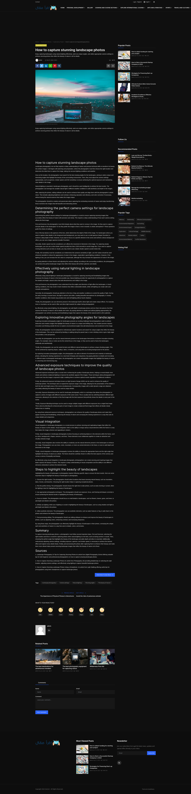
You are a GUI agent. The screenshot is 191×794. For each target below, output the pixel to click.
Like (40, 614)
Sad (92, 614)
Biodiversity (130, 219)
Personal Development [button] (76, 8)
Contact (37, 2)
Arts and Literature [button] (155, 8)
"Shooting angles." (90, 583)
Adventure (122, 235)
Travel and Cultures (46, 42)
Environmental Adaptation (126, 223)
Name (37, 688)
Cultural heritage (133, 231)
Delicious (121, 219)
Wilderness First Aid (97, 666)
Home (63, 8)
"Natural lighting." (77, 583)
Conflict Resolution (140, 239)
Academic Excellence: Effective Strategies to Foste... (141, 95)
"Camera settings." (65, 583)
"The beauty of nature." (104, 583)
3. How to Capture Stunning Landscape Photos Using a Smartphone (56, 567)
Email (78, 688)
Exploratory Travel (58, 42)
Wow (102, 614)
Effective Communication (144, 219)
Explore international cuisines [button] (133, 8)
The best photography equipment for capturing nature (75, 667)
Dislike (50, 614)
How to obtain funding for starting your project (142, 52)
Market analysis (132, 235)
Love (60, 614)
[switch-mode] (154, 2)
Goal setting (140, 223)
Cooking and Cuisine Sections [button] (106, 8)
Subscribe (151, 753)
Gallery (90, 8)
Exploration (122, 231)
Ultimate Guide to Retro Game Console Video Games (143, 85)
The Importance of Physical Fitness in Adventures (57, 596)
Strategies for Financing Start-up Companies (141, 74)
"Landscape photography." (49, 583)
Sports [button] (169, 8)
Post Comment (41, 712)
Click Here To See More (105, 575)
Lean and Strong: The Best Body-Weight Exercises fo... (141, 156)
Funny (71, 614)
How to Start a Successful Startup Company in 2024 (142, 63)
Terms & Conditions (148, 789)
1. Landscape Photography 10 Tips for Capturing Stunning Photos (55, 554)
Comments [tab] (42, 683)
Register (139, 2)
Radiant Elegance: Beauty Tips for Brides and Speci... (142, 177)
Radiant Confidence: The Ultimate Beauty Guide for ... (142, 167)
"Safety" (142, 235)
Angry (81, 614)
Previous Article (68, 593)
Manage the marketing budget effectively (141, 188)
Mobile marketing (137, 198)
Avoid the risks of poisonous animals (88, 596)
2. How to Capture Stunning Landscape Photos (49, 561)
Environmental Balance (125, 239)
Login (134, 2)
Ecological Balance (140, 227)
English (147, 2)
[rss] (119, 763)
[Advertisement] (95, 27)
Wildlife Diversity (145, 231)
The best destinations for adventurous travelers (44, 667)
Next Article (81, 593)
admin (49, 626)
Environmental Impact (125, 227)
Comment (38, 696)
